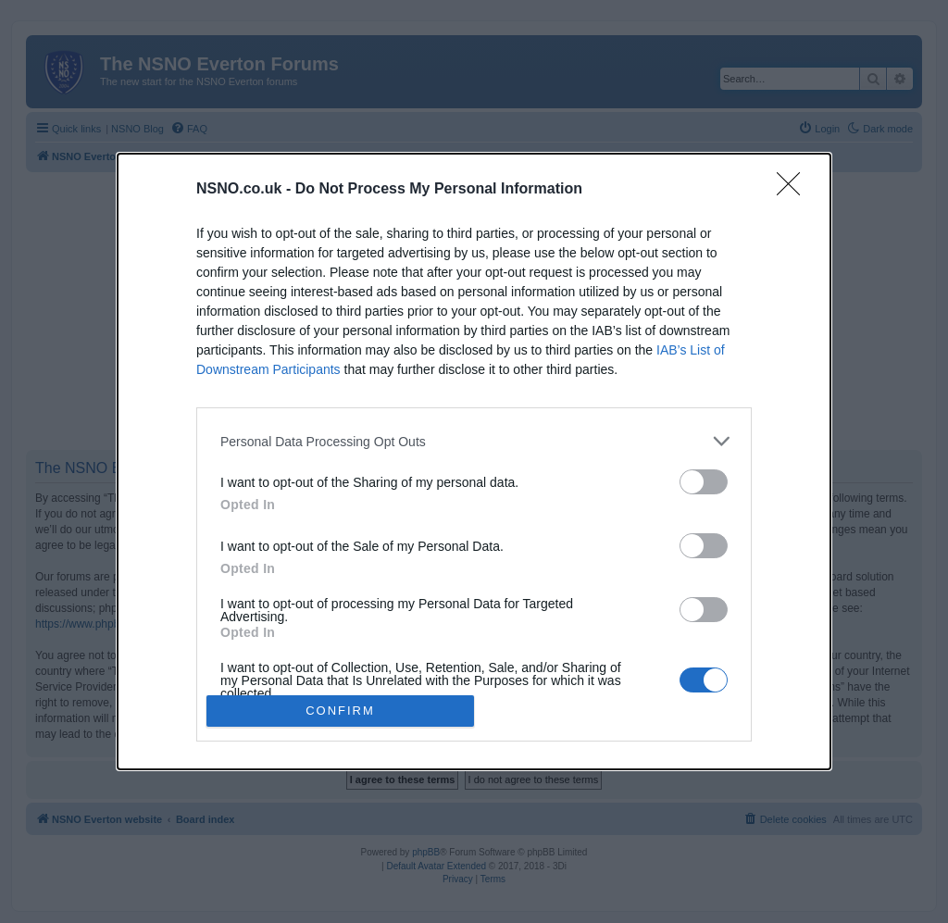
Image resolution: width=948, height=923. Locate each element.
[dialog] (474, 461)
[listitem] (474, 441)
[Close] (794, 189)
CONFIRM (340, 710)
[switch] (704, 481)
